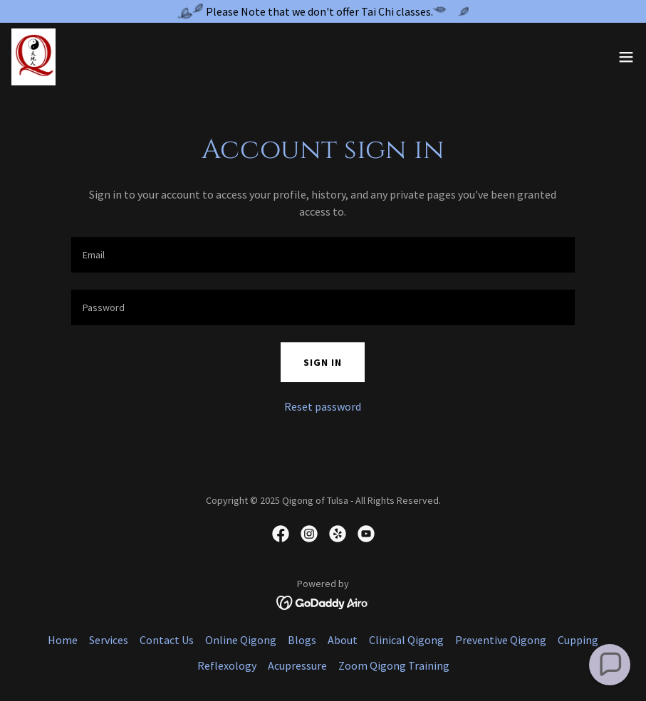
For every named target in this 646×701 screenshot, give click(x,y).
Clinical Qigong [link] (406, 640)
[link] (33, 56)
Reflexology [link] (226, 665)
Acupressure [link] (297, 665)
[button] (626, 57)
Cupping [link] (578, 640)
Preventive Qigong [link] (500, 640)
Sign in (322, 362)
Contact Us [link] (167, 640)
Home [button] (63, 640)
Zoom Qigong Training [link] (393, 665)
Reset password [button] (322, 406)
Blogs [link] (302, 640)
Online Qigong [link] (240, 640)
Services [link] (108, 640)
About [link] (343, 640)
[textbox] (323, 255)
